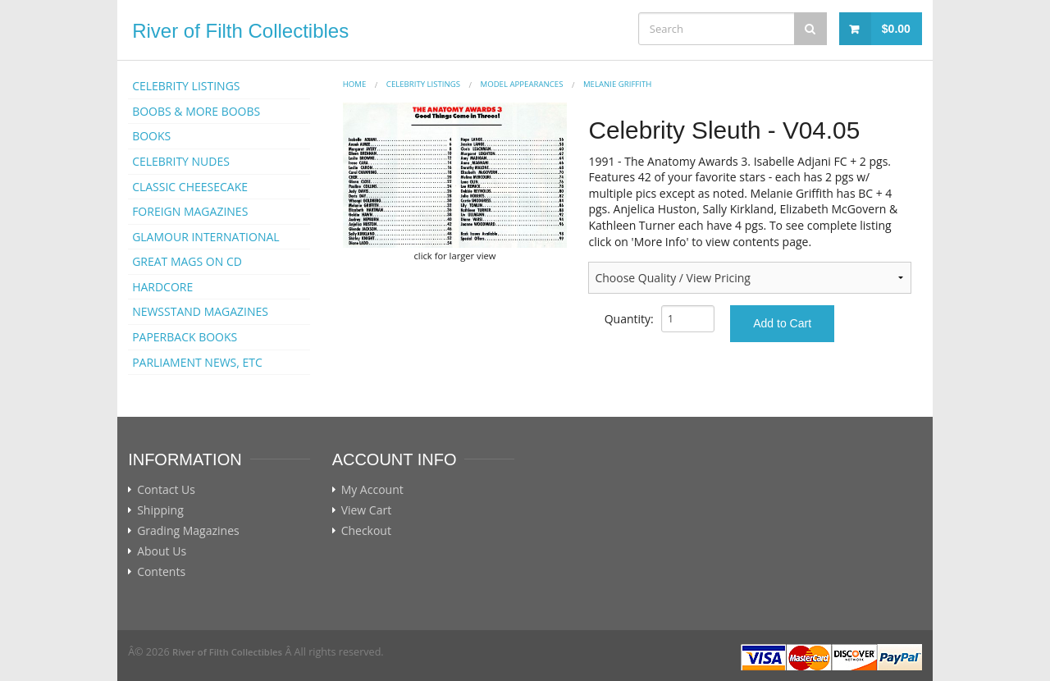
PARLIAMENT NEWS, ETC (197, 362)
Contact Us (166, 489)
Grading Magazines (188, 530)
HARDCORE (162, 287)
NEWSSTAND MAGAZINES (200, 311)
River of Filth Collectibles (240, 31)
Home (355, 84)
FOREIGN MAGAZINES (190, 211)
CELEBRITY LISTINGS (186, 86)
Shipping (160, 510)
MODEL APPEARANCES (522, 84)
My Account (372, 489)
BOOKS (151, 136)
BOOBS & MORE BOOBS (196, 111)
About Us (161, 551)
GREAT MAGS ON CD (187, 261)
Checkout (366, 530)
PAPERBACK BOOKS (184, 337)
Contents (161, 571)
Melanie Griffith (617, 84)
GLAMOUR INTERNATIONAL (206, 237)
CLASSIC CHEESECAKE (190, 186)
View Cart (366, 510)
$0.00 (896, 28)
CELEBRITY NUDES (181, 161)
